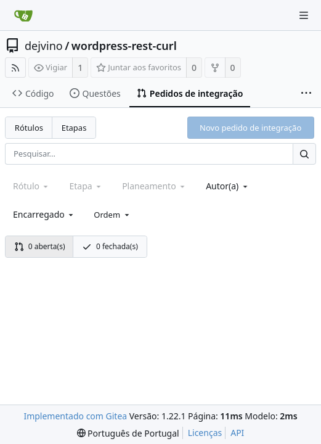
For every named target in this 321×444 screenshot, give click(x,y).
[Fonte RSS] (15, 67)
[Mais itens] (306, 93)
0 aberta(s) (39, 246)
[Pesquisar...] (304, 154)
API (237, 432)
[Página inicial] (23, 15)
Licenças (205, 432)
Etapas (74, 127)
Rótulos (29, 127)
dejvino (44, 45)
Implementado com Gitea (75, 416)
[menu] (112, 214)
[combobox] (228, 186)
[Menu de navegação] (304, 15)
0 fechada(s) (110, 246)
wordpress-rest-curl (124, 45)
